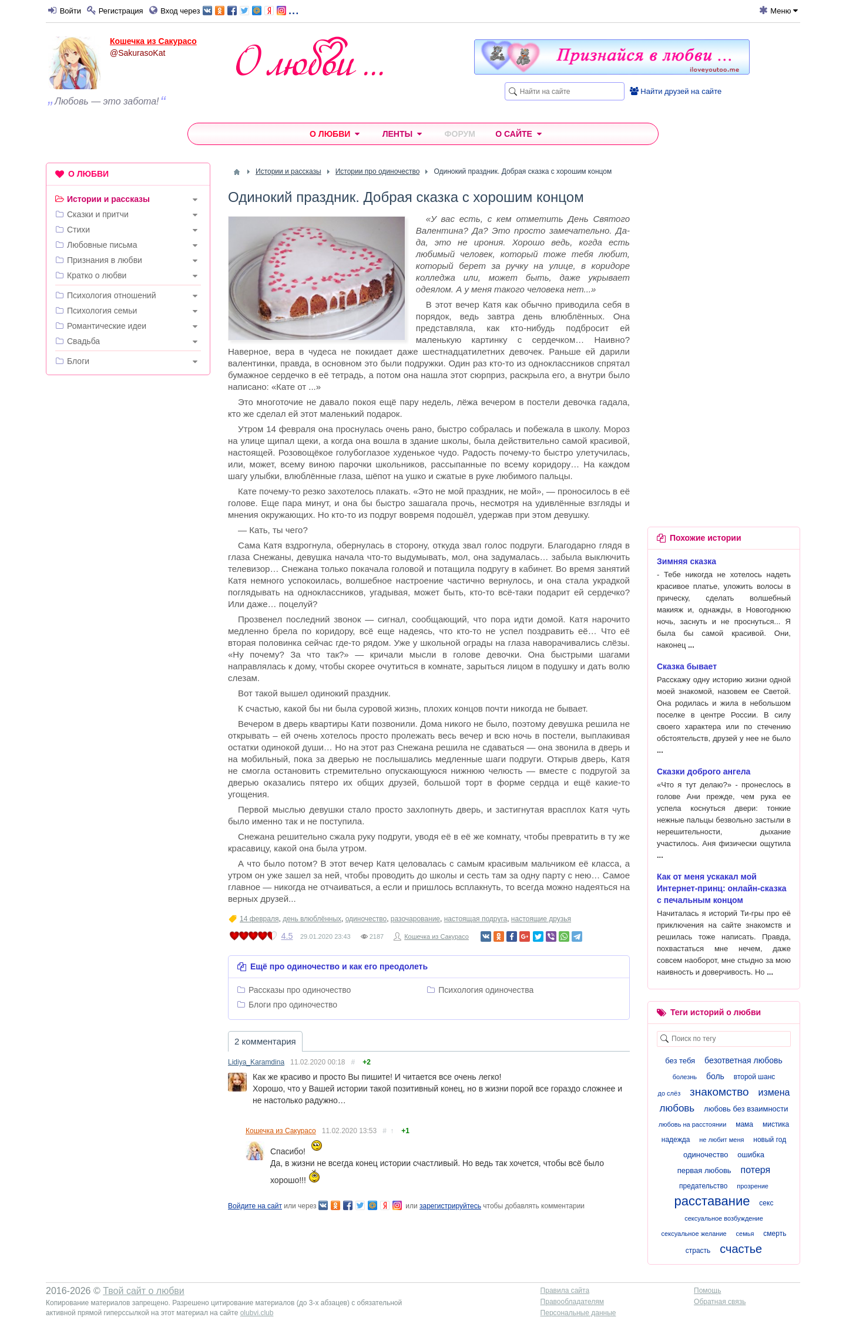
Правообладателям (572, 1302)
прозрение (752, 1186)
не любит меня (721, 1139)
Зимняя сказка (686, 561)
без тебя (680, 1060)
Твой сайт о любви (143, 1291)
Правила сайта (564, 1290)
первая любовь (704, 1170)
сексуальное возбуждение (723, 1218)
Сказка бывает (687, 666)
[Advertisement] (128, 563)
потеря (756, 1170)
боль (715, 1076)
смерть (774, 1233)
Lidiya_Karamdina (256, 1062)
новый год (769, 1140)
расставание (712, 1201)
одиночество (366, 919)
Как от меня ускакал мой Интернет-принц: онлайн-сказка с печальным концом (721, 888)
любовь (676, 1108)
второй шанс (754, 1077)
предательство (703, 1186)
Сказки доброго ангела (703, 771)
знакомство (719, 1092)
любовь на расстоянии (693, 1124)
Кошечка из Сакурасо (153, 41)
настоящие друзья (541, 919)
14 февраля (259, 919)
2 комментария (265, 1041)
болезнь (685, 1076)
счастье (741, 1248)
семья (745, 1233)
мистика (776, 1124)
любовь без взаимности (746, 1108)
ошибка (750, 1154)
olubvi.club (257, 1313)
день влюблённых (312, 919)
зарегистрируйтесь (450, 1206)
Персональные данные (578, 1313)
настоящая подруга (475, 919)
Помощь (707, 1290)
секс (766, 1203)
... (250, 9)
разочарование (415, 919)
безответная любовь (743, 1060)
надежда (676, 1140)
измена (774, 1092)
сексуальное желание (694, 1233)
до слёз (669, 1093)
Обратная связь (720, 1302)
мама (744, 1124)
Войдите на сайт (255, 1206)
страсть (698, 1250)
